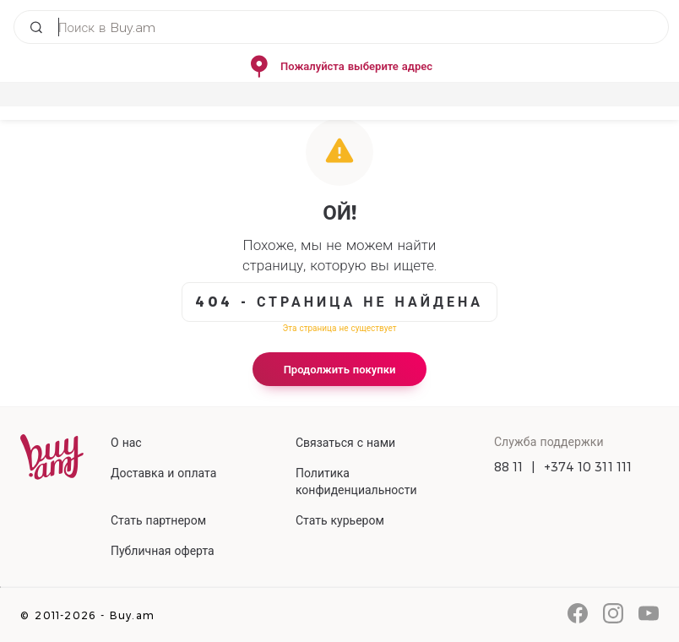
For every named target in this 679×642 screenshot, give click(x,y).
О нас (126, 442)
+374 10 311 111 (588, 467)
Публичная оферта (163, 550)
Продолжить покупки (340, 369)
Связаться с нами (345, 442)
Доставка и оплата (163, 473)
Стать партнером (158, 520)
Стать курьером (340, 520)
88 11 (509, 467)
